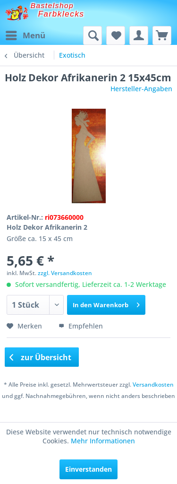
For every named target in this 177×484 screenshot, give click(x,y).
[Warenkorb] (161, 35)
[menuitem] (25, 35)
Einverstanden (88, 469)
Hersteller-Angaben (141, 88)
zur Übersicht (40, 357)
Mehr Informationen (103, 440)
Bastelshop (52, 5)
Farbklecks (61, 13)
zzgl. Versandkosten (65, 273)
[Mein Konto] (138, 35)
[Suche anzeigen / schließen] (92, 35)
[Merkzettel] (115, 35)
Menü (25, 34)
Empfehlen (81, 325)
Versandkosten (153, 384)
